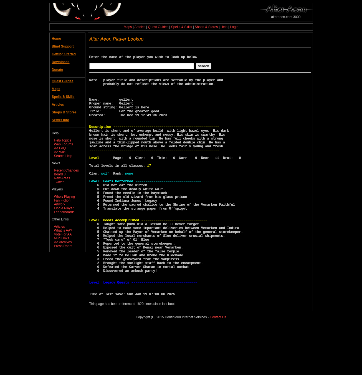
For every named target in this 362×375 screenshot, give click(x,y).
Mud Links (61, 238)
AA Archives (63, 242)
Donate (57, 70)
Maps (128, 27)
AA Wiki (59, 152)
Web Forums (63, 144)
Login (234, 27)
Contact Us (218, 366)
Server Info (60, 120)
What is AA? (63, 230)
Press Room (63, 246)
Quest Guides (158, 27)
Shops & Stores (206, 27)
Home (56, 39)
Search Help (63, 156)
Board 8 (60, 174)
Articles (139, 27)
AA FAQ (60, 148)
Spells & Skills (181, 27)
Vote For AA (63, 234)
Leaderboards (64, 212)
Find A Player (64, 208)
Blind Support (63, 46)
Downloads (61, 62)
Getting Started (64, 54)
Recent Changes (66, 170)
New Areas (62, 178)
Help (224, 27)
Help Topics (62, 140)
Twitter (59, 182)
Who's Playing (64, 196)
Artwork (59, 204)
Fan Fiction (62, 200)
